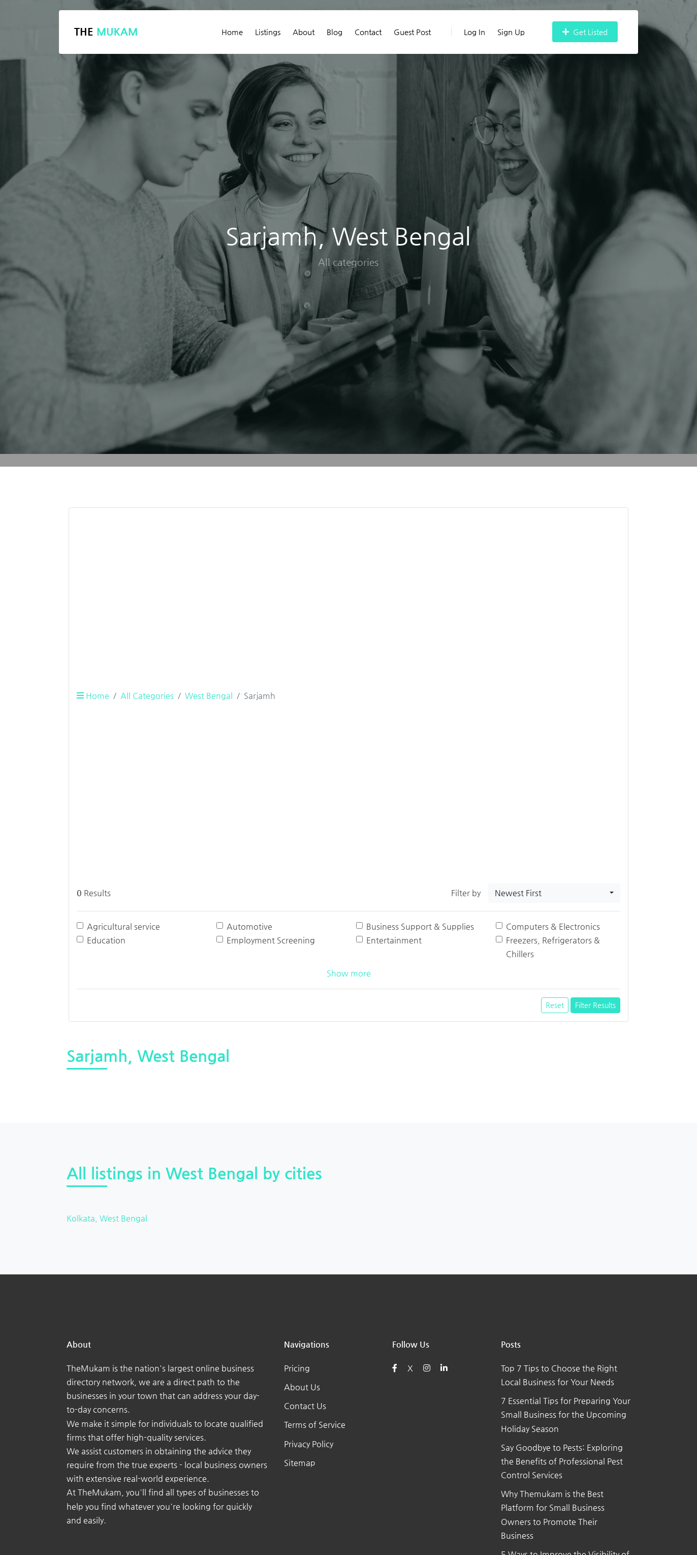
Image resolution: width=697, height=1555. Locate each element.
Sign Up (511, 31)
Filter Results (595, 1005)
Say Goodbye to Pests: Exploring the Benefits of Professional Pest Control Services (562, 1461)
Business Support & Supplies (420, 926)
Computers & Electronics (553, 926)
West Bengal (209, 695)
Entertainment (394, 940)
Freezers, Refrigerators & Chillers (553, 947)
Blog (334, 31)
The (106, 32)
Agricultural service (123, 926)
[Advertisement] (348, 587)
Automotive (249, 926)
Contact (368, 31)
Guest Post (412, 31)
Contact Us (305, 1406)
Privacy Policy (308, 1444)
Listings (267, 31)
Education (106, 940)
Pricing (297, 1368)
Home (232, 31)
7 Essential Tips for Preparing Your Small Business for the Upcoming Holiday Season (565, 1414)
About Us (302, 1387)
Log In (468, 31)
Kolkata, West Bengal (107, 1218)
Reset (555, 1005)
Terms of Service (314, 1424)
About (303, 31)
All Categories (147, 695)
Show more (349, 973)
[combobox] (554, 893)
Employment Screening (271, 940)
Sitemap (299, 1463)
